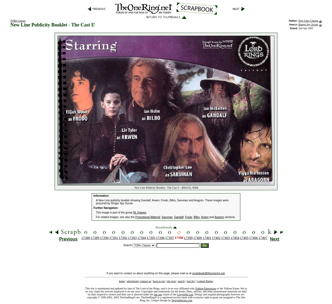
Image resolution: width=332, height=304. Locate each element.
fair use (158, 294)
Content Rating (205, 281)
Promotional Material (147, 217)
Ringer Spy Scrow (308, 24)
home (122, 281)
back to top (159, 281)
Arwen (204, 217)
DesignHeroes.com (182, 300)
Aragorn (219, 217)
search (181, 281)
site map (171, 281)
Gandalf (179, 217)
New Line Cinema (308, 20)
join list (191, 281)
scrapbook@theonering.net (208, 273)
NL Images (139, 212)
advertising (133, 281)
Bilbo (197, 217)
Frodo (188, 217)
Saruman (167, 217)
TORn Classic (17, 20)
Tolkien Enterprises (205, 288)
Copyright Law (185, 294)
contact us (145, 281)
